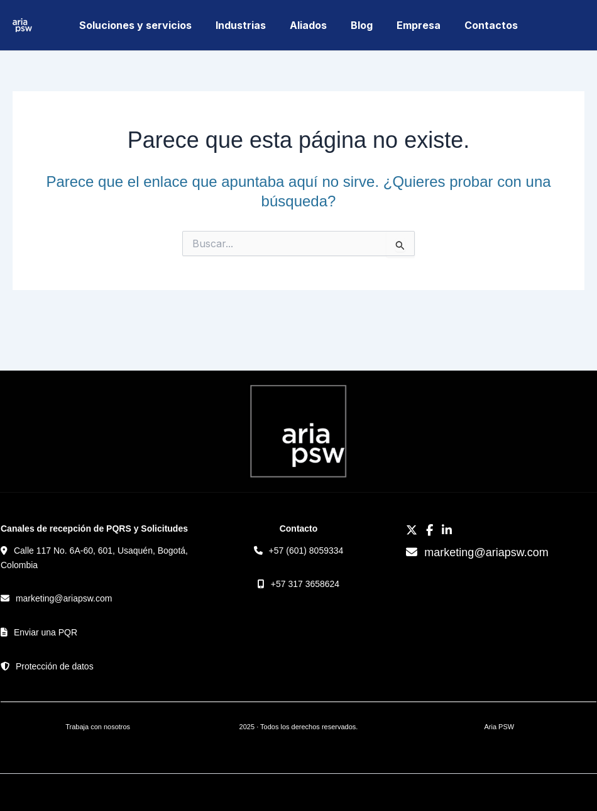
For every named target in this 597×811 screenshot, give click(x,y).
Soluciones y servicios (145, 25)
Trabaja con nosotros (97, 726)
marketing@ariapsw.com (64, 598)
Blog (360, 25)
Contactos (481, 25)
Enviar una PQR (45, 632)
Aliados (310, 25)
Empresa (413, 25)
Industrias (246, 25)
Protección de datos (55, 666)
